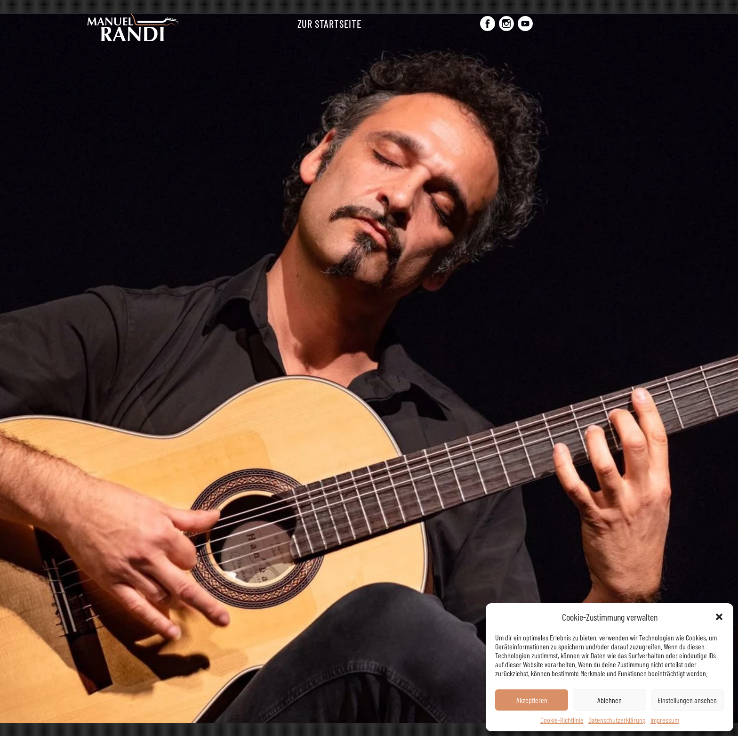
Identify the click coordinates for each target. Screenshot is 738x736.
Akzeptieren (531, 700)
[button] (719, 617)
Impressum (664, 719)
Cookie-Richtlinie (562, 719)
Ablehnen (609, 700)
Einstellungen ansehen (687, 700)
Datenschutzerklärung (617, 719)
